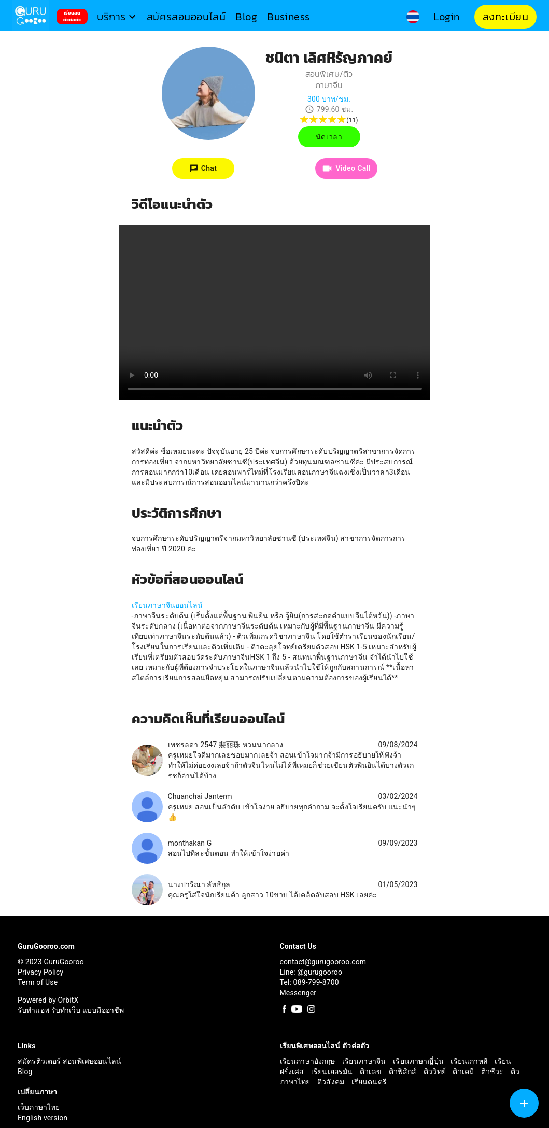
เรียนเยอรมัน (333, 1071)
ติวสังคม (331, 1082)
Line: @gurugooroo (311, 972)
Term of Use (38, 982)
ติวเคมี (464, 1071)
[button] (118, 17)
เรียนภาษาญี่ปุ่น (419, 1061)
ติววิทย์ (435, 1071)
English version (42, 1117)
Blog (25, 1071)
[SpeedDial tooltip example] (524, 1103)
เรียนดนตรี (369, 1082)
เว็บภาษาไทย (39, 1107)
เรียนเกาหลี (470, 1061)
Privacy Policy (40, 972)
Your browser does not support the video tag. (274, 312)
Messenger (298, 993)
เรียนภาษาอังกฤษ (308, 1061)
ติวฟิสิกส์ (404, 1071)
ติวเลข (371, 1071)
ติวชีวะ (493, 1071)
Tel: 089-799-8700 (309, 982)
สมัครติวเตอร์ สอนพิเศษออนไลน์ (69, 1061)
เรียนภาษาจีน (365, 1061)
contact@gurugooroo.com (323, 962)
